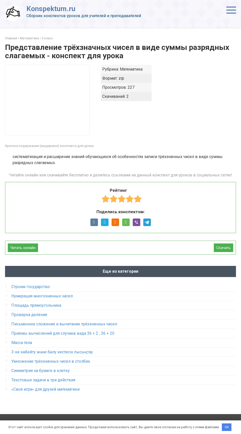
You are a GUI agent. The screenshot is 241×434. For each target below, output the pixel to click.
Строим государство (30, 286)
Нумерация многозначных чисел (42, 296)
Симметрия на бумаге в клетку (40, 370)
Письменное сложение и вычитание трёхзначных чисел (64, 324)
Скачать (223, 247)
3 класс (47, 38)
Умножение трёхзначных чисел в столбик (50, 361)
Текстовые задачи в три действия (43, 380)
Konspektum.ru (50, 9)
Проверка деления (29, 314)
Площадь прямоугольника (36, 305)
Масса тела (21, 342)
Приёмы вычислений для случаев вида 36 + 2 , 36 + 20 (62, 333)
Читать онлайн (23, 247)
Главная (11, 38)
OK (227, 427)
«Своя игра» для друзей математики (45, 389)
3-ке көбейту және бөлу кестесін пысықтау (52, 352)
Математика (29, 38)
